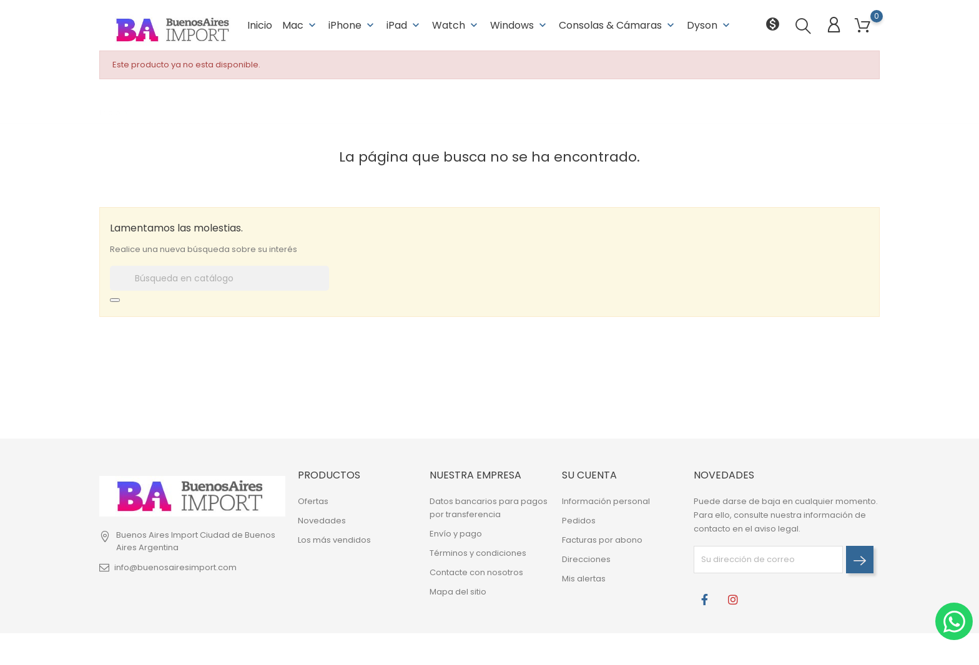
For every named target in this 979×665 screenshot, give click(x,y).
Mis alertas (584, 579)
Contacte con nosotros (476, 572)
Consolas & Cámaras (618, 24)
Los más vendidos (334, 540)
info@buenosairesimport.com (175, 567)
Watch (456, 24)
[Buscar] (219, 278)
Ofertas (313, 501)
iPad (404, 24)
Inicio (259, 24)
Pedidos (579, 521)
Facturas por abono (602, 540)
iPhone (352, 24)
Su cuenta (589, 475)
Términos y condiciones (478, 553)
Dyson (709, 24)
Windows (519, 24)
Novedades (322, 521)
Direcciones (586, 559)
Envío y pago (456, 534)
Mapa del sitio (458, 592)
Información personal (606, 501)
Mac (300, 24)
